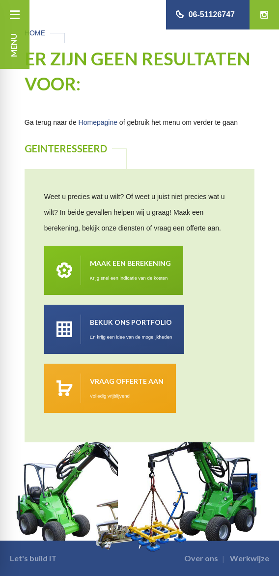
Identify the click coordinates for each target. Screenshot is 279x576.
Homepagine (98, 122)
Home (35, 33)
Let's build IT (33, 558)
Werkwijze (249, 558)
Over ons (201, 558)
